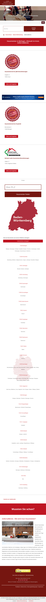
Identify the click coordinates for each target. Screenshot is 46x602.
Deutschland (7, 34)
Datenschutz (23, 586)
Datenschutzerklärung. (22, 600)
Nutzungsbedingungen (32, 586)
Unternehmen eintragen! (23, 241)
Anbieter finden (34, 28)
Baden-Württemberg (18, 34)
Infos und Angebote (11, 84)
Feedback (17, 586)
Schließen (31, 600)
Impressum (40, 586)
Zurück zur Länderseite (10, 499)
